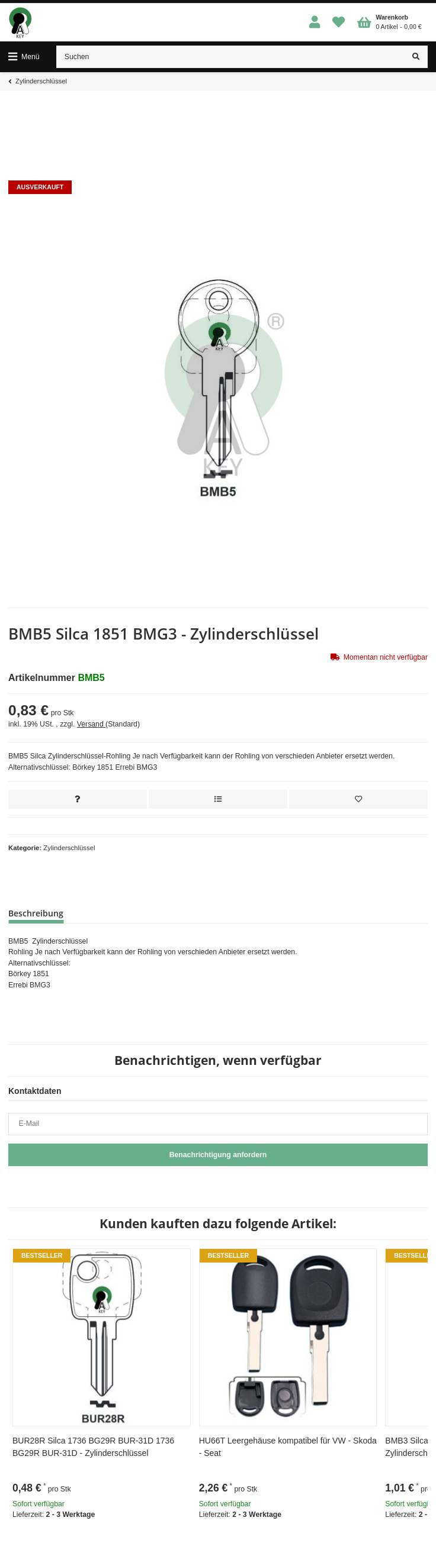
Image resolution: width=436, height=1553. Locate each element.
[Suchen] (230, 57)
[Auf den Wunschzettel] (358, 799)
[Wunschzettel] (338, 23)
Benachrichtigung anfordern (218, 1155)
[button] (314, 23)
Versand (91, 724)
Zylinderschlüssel (69, 847)
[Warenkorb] (389, 22)
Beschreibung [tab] (35, 913)
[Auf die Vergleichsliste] (218, 799)
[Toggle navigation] (24, 56)
